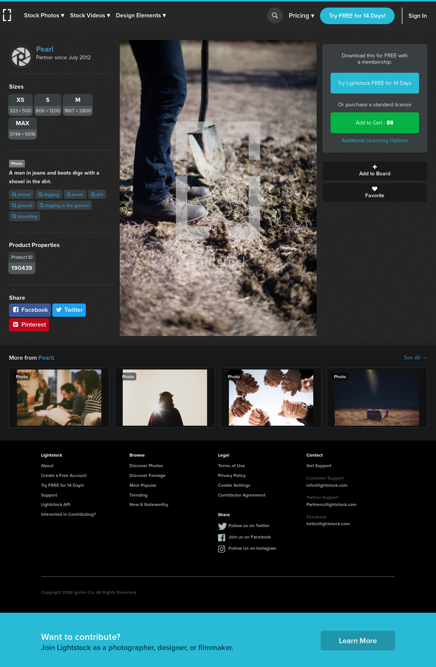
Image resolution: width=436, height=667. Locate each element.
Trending (139, 495)
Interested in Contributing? (68, 514)
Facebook (30, 309)
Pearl (44, 49)
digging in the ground (64, 205)
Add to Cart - (374, 123)
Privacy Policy (231, 475)
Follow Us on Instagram (252, 548)
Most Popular (143, 485)
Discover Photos (146, 465)
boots (75, 194)
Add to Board (375, 170)
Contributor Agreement (241, 495)
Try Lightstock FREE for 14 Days (375, 83)
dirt (97, 194)
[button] (44, 15)
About (47, 465)
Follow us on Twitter (249, 525)
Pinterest (29, 324)
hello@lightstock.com (328, 523)
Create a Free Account (64, 475)
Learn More (358, 640)
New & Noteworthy (149, 504)
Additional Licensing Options (374, 140)
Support (49, 495)
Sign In (418, 15)
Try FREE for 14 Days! (357, 15)
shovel (21, 194)
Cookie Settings (234, 485)
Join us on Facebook (250, 537)
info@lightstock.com (327, 485)
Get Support (318, 465)
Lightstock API (55, 504)
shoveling (24, 216)
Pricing (301, 16)
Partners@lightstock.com (331, 504)
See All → (415, 358)
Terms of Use (231, 465)
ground (22, 205)
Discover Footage (148, 475)
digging (48, 194)
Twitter (69, 309)
